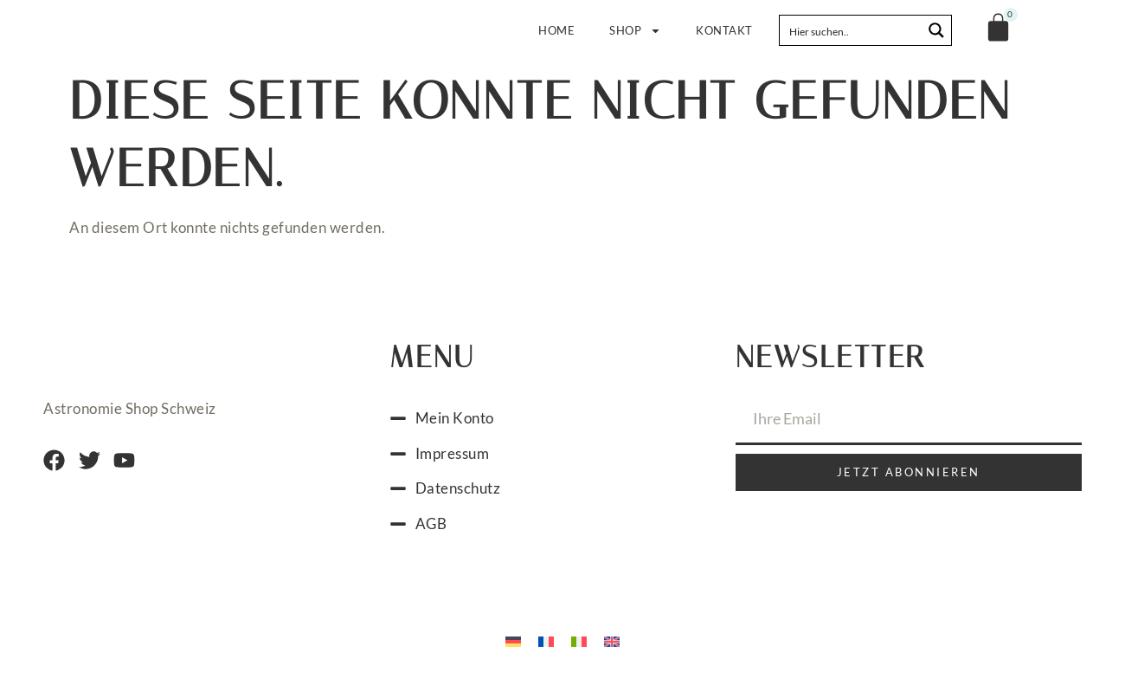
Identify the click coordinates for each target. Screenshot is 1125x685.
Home (556, 30)
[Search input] (851, 30)
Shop (635, 30)
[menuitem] (513, 640)
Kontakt (724, 30)
